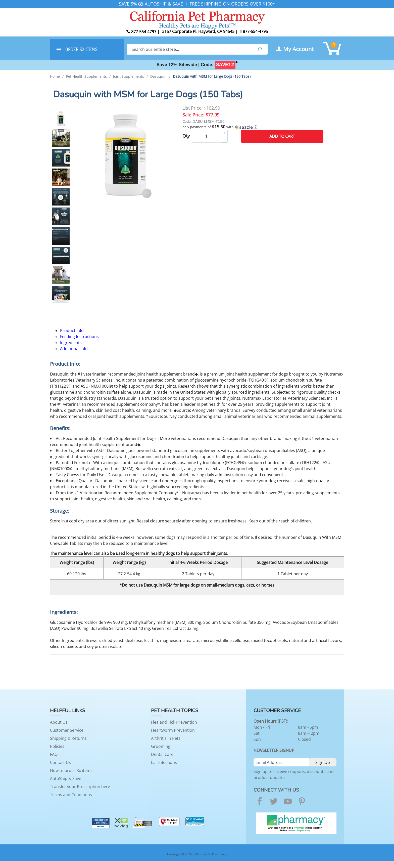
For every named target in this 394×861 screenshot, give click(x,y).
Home (55, 76)
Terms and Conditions (71, 794)
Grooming (160, 746)
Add (282, 136)
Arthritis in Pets (165, 738)
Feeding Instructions (79, 336)
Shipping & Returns (68, 738)
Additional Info (74, 348)
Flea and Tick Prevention (174, 722)
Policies (57, 746)
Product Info (72, 330)
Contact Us (60, 762)
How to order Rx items (71, 770)
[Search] (189, 49)
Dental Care (162, 754)
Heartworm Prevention (173, 730)
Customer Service (66, 730)
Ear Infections (164, 762)
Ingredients (71, 342)
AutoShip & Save (65, 778)
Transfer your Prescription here (80, 786)
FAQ (54, 754)
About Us (59, 722)
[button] (252, 127)
